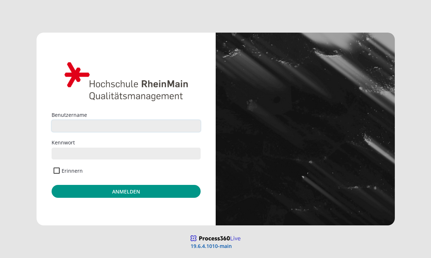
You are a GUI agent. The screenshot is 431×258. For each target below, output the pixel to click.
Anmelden (126, 191)
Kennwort (63, 142)
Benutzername (69, 114)
